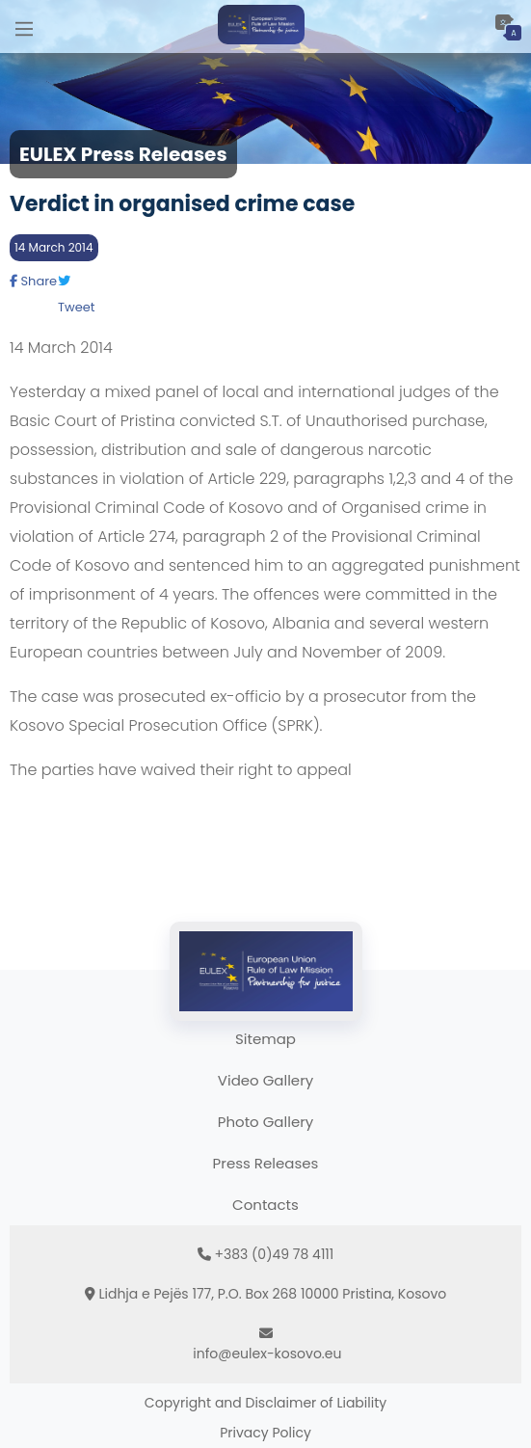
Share (33, 281)
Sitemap (265, 1039)
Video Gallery (265, 1080)
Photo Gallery (265, 1122)
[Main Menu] (24, 26)
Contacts (265, 1204)
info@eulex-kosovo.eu (267, 1353)
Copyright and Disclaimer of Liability (265, 1402)
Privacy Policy (265, 1432)
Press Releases (266, 1163)
